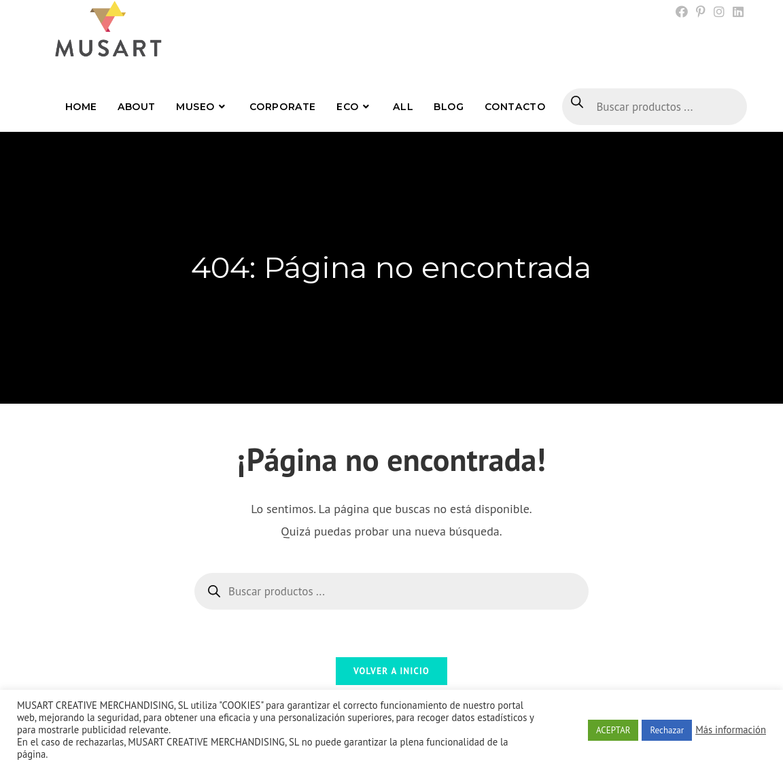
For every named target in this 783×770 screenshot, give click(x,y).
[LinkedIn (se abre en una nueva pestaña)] (736, 12)
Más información (730, 730)
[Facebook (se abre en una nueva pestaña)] (682, 12)
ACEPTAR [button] (613, 730)
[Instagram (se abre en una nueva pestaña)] (719, 12)
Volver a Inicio (391, 671)
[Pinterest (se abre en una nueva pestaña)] (701, 12)
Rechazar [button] (667, 730)
